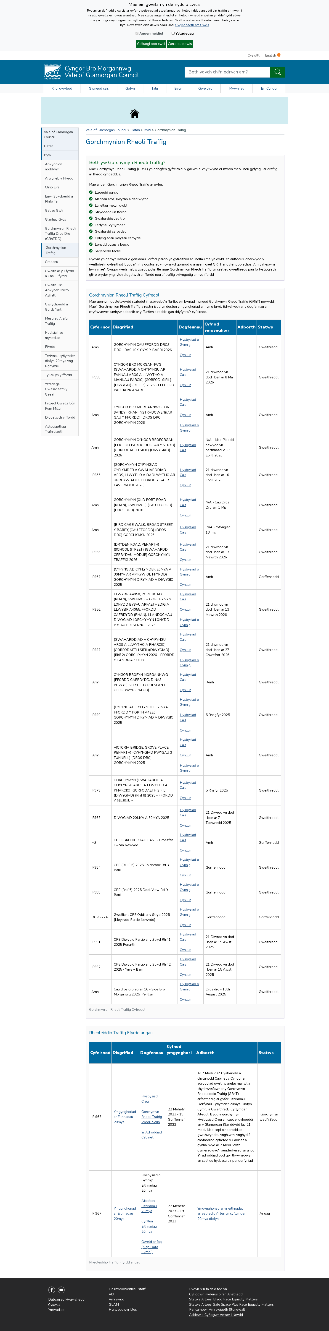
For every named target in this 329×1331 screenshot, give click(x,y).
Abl (111, 1294)
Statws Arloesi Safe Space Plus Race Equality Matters (231, 1304)
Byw (178, 88)
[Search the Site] (277, 72)
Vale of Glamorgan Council (58, 135)
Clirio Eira (52, 187)
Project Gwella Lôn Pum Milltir (60, 406)
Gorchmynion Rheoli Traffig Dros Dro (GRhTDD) (60, 233)
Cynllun (185, 355)
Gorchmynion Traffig (56, 250)
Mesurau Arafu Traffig (56, 321)
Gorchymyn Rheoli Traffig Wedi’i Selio (151, 1117)
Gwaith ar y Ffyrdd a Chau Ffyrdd (59, 274)
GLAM (114, 1304)
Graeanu (51, 262)
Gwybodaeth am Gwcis (192, 25)
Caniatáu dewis (180, 43)
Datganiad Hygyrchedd (66, 1299)
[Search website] (227, 72)
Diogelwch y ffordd (60, 417)
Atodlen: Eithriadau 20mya (149, 1205)
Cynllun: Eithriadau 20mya (149, 1226)
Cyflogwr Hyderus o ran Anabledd (216, 1294)
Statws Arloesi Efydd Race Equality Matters (223, 1299)
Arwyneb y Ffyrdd (59, 178)
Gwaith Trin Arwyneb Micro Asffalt (57, 290)
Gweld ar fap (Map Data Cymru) (151, 1247)
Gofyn (130, 88)
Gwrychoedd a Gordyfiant (56, 307)
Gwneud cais (99, 88)
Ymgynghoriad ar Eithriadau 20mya (125, 1117)
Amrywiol (116, 1299)
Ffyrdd (50, 346)
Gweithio (205, 88)
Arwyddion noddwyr (53, 167)
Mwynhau (236, 88)
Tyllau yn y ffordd (58, 375)
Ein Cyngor (269, 88)
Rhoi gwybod (61, 88)
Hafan (48, 146)
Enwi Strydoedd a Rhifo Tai (59, 199)
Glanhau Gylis (55, 219)
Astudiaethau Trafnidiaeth (55, 429)
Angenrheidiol (149, 33)
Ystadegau (183, 33)
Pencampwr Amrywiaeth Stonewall (217, 1309)
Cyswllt (254, 55)
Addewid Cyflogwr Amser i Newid (216, 1315)
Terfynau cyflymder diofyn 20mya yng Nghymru (60, 361)
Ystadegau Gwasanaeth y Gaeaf (56, 389)
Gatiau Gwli (54, 210)
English (273, 55)
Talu (154, 88)
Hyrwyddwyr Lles (123, 1309)
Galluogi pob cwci (151, 43)
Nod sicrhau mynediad (54, 335)
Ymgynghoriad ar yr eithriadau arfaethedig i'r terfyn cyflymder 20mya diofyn (221, 1213)
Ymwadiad (56, 1310)
